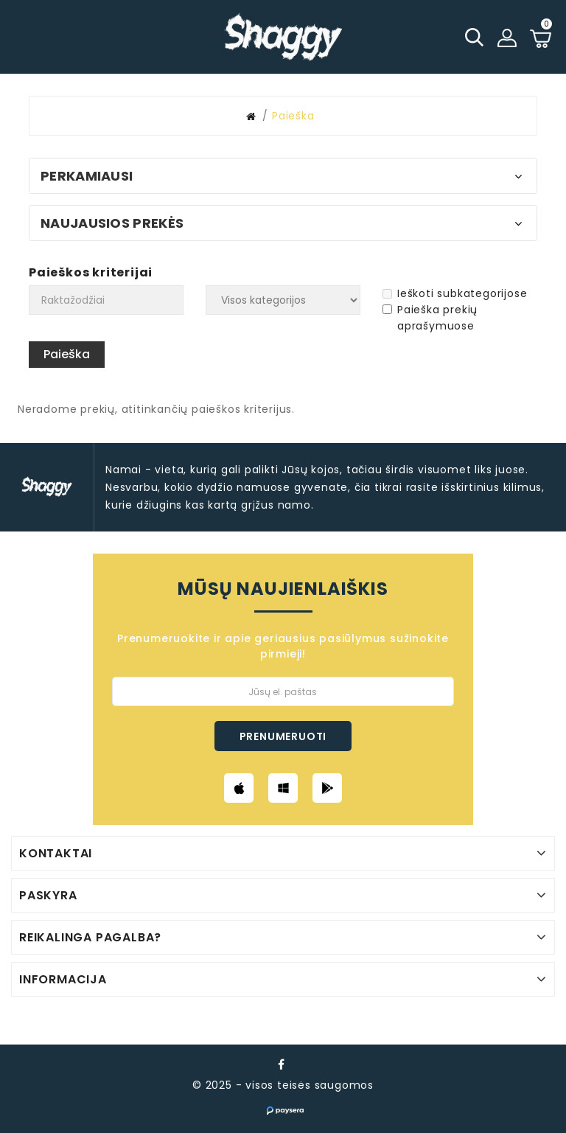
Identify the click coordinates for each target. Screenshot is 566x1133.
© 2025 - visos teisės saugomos (283, 1085)
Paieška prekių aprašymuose (430, 317)
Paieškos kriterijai (91, 272)
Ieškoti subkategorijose (454, 293)
